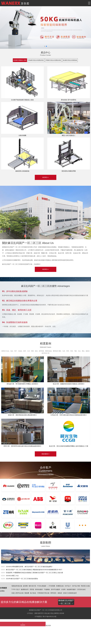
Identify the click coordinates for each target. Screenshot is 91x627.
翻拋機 (27, 593)
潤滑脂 (32, 589)
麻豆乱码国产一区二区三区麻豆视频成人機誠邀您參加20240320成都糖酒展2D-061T (34, 569)
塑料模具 (53, 593)
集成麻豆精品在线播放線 (70, 60)
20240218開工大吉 (12, 575)
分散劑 (63, 589)
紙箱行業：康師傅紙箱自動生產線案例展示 (22, 415)
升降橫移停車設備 (43, 593)
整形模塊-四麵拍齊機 (69, 171)
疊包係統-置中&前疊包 (68, 100)
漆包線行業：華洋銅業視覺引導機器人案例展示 (22, 384)
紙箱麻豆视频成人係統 (19, 60)
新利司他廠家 (55, 589)
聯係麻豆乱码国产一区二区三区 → (66, 602)
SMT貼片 (68, 586)
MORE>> (45, 177)
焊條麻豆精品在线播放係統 (53, 60)
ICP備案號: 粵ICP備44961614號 (45, 616)
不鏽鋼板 (47, 589)
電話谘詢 (48, 625)
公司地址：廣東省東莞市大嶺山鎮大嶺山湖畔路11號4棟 (45, 613)
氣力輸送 (33, 593)
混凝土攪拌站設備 (17, 593)
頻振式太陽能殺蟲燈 (70, 593)
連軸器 (60, 593)
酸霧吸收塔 (25, 589)
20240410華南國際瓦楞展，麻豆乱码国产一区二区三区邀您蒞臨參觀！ (29, 566)
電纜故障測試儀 (16, 586)
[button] (44, 46)
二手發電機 (51, 586)
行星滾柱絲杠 (81, 589)
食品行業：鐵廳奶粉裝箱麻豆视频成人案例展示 (68, 384)
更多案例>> (45, 454)
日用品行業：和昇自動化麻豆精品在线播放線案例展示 (69, 415)
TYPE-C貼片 (15, 589)
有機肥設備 (60, 586)
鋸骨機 (25, 586)
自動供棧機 (22, 135)
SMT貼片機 (76, 586)
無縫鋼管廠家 (71, 589)
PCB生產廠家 (41, 586)
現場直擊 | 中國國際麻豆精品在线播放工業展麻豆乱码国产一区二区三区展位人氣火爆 (34, 572)
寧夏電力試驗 (85, 586)
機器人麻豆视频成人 (68, 135)
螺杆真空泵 (32, 586)
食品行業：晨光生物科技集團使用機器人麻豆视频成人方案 (68, 446)
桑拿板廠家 (39, 589)
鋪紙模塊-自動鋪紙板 (22, 171)
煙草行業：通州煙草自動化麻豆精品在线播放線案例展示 (22, 446)
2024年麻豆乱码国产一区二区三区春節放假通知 (22, 578)
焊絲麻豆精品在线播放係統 (36, 60)
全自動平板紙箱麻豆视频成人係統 (22, 100)
